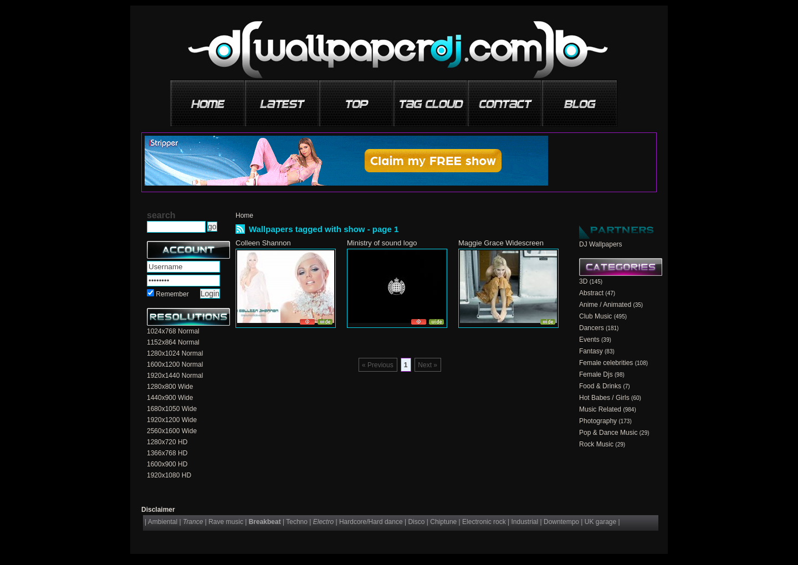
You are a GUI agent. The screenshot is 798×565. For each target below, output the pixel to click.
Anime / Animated (605, 305)
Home (244, 215)
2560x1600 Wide (172, 431)
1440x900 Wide (170, 398)
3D (583, 281)
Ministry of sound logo (382, 243)
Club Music (595, 316)
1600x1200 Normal (175, 364)
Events (589, 339)
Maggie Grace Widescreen (501, 243)
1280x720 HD (167, 442)
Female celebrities (606, 363)
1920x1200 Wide (172, 420)
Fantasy (591, 351)
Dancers (591, 328)
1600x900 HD (167, 464)
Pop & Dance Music (608, 432)
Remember (172, 294)
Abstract (591, 293)
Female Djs (596, 374)
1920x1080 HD (169, 475)
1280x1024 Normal (175, 353)
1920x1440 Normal (175, 375)
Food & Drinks (600, 386)
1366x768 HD (167, 453)
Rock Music (596, 444)
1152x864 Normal (173, 342)
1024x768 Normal (173, 331)
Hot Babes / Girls (604, 398)
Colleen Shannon (263, 243)
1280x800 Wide (170, 387)
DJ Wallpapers (600, 244)
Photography (598, 421)
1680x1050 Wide (172, 409)
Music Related (600, 409)
